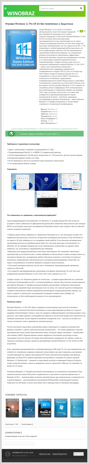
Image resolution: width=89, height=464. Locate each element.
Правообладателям (59, 454)
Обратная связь (45, 454)
